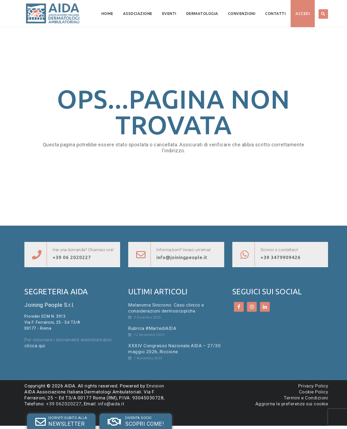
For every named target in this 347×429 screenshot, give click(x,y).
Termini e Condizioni (306, 397)
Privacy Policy (313, 386)
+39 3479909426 (281, 257)
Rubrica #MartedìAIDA (152, 328)
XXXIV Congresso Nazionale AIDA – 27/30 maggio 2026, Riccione (174, 348)
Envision (155, 386)
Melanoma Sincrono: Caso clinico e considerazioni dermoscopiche (166, 308)
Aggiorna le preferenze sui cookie (291, 403)
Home (107, 13)
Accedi (302, 13)
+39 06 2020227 (72, 257)
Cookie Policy (313, 392)
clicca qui (34, 345)
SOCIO (104, 416)
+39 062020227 (64, 403)
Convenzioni (242, 13)
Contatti (275, 13)
